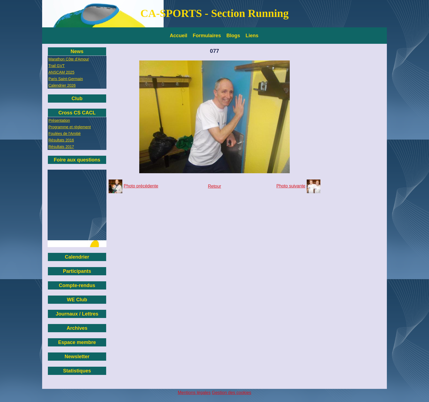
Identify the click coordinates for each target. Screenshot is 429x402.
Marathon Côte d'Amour (68, 59)
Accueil (178, 35)
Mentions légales (194, 392)
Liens (252, 35)
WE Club (77, 299)
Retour (214, 186)
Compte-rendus (77, 285)
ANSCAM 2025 (61, 72)
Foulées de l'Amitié (64, 133)
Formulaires (207, 35)
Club (77, 98)
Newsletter (77, 356)
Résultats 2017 (61, 146)
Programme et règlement (69, 127)
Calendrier (77, 257)
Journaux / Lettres (77, 314)
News (77, 51)
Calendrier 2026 (62, 85)
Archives (76, 328)
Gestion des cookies (231, 392)
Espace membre (77, 342)
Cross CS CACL (76, 112)
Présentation (59, 120)
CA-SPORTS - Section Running (214, 13)
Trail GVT (56, 65)
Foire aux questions (77, 160)
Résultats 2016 (61, 140)
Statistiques (77, 371)
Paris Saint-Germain (65, 79)
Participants (77, 271)
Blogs (233, 35)
